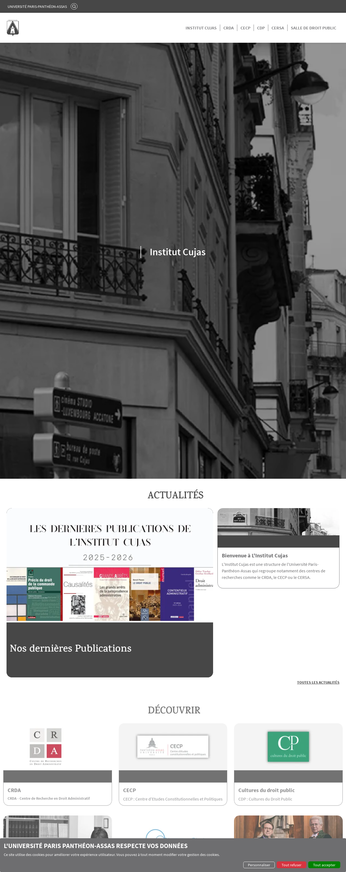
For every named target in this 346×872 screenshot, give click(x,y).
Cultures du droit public (266, 799)
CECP (245, 27)
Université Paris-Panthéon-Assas (37, 6)
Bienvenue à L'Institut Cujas (255, 555)
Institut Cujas (201, 27)
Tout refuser (291, 864)
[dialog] (173, 855)
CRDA (228, 27)
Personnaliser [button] (259, 864)
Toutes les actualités (318, 682)
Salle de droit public (313, 27)
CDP (261, 27)
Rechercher (74, 6)
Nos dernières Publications (71, 650)
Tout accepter (324, 864)
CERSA (278, 27)
